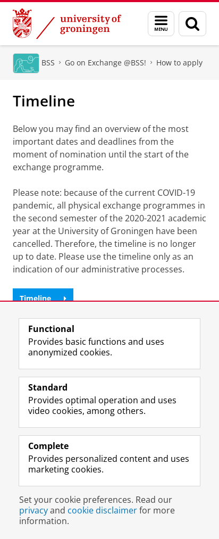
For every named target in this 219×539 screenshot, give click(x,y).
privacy (33, 510)
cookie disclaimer (102, 510)
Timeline (43, 298)
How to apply (179, 62)
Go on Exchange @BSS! (105, 62)
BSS (48, 62)
